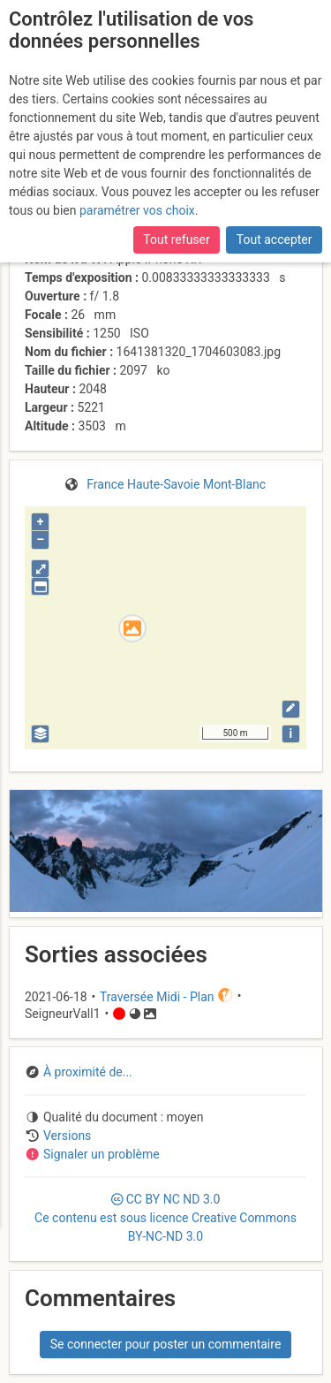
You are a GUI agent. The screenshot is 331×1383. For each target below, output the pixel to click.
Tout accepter (274, 239)
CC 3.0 (165, 1217)
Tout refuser (176, 239)
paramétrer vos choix (137, 210)
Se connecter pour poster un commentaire (166, 1344)
